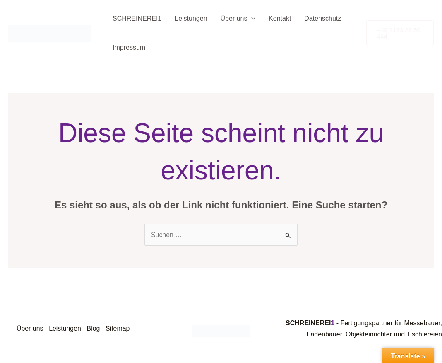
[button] (400, 33)
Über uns (238, 18)
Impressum (129, 47)
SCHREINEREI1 (137, 18)
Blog (94, 328)
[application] (251, 18)
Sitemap (120, 328)
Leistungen (191, 18)
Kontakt (280, 18)
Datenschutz (322, 18)
